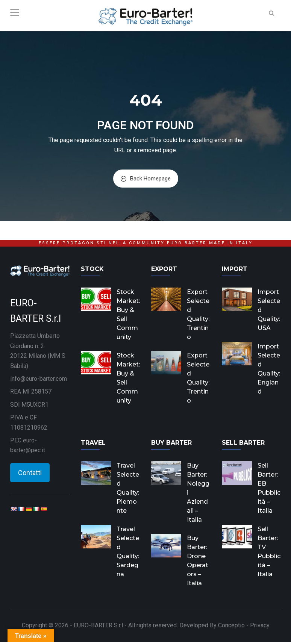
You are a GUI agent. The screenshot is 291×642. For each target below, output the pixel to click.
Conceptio (231, 625)
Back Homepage (146, 178)
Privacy (260, 625)
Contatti (30, 473)
